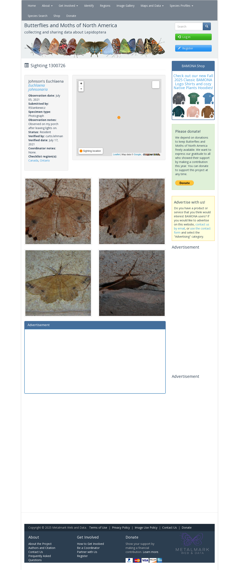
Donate (71, 16)
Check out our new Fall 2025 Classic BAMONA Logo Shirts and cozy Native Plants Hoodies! (193, 81)
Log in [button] (184, 37)
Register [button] (185, 48)
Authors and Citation (41, 548)
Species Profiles (181, 6)
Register (82, 556)
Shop (56, 16)
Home (32, 6)
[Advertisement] (95, 360)
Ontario (45, 160)
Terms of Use (98, 527)
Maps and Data (152, 6)
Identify (89, 6)
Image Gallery (125, 6)
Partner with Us (87, 552)
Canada (33, 160)
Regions (105, 6)
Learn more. (151, 552)
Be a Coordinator (88, 548)
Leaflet (116, 154)
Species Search (37, 16)
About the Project (40, 544)
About (47, 6)
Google (137, 154)
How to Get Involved (90, 544)
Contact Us (169, 527)
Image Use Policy (146, 527)
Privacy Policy (121, 527)
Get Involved (68, 6)
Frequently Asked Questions (39, 558)
